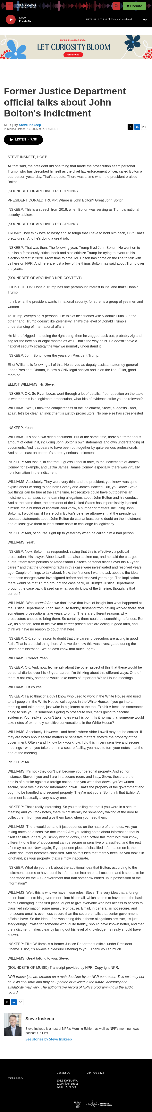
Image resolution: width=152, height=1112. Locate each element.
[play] (11, 19)
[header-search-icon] (116, 6)
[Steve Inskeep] (12, 1024)
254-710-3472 (95, 1072)
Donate (136, 6)
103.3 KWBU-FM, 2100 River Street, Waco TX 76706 (67, 1083)
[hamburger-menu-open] (9, 6)
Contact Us (63, 1072)
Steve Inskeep (30, 125)
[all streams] (146, 19)
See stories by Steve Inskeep (48, 1039)
